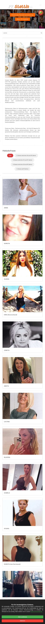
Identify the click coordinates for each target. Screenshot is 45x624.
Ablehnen (22, 620)
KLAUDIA (7, 457)
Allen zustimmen (22, 617)
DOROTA (7, 243)
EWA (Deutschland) (10, 314)
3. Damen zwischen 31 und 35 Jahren (22, 160)
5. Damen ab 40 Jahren (22, 169)
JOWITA (7, 350)
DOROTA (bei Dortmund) (12, 564)
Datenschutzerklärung (36, 611)
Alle (10, 155)
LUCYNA (7, 421)
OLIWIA (6, 279)
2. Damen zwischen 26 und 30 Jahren (26, 155)
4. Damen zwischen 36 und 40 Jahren (22, 164)
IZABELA (7, 493)
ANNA (6, 208)
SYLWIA (6, 528)
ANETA (6, 386)
